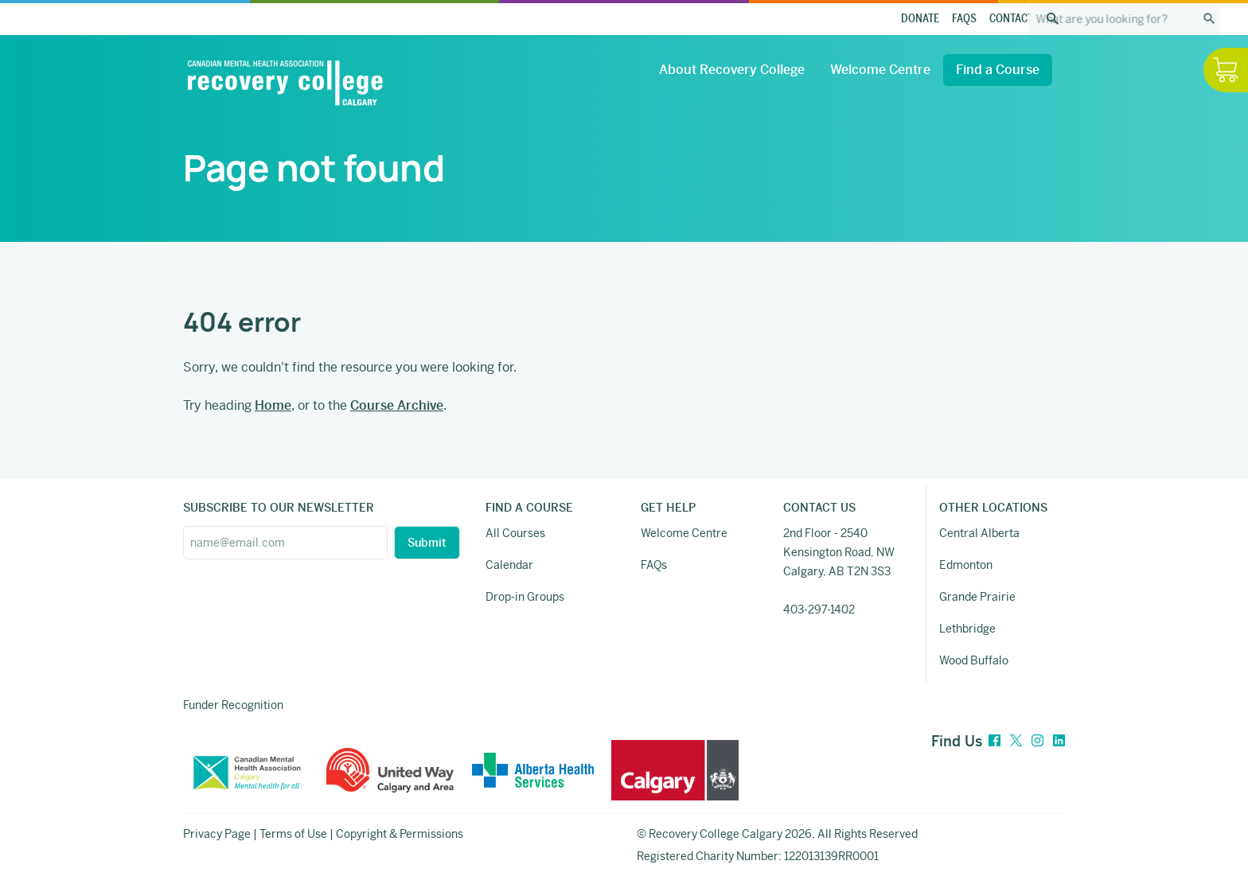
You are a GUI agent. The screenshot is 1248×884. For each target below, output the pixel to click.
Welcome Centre (880, 69)
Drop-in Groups (525, 597)
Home (273, 405)
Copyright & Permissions (399, 834)
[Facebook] (994, 741)
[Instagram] (1037, 741)
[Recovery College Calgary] (285, 82)
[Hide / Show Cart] (1225, 70)
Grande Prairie (977, 597)
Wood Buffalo (973, 660)
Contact (1011, 18)
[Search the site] (1052, 19)
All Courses (515, 533)
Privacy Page (217, 834)
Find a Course (997, 69)
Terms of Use (293, 834)
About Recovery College (732, 69)
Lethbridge (967, 628)
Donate (920, 18)
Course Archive (396, 405)
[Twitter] (1016, 741)
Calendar (509, 565)
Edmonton (966, 565)
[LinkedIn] (1059, 741)
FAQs (964, 18)
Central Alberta (979, 533)
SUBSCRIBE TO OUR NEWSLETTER (278, 507)
